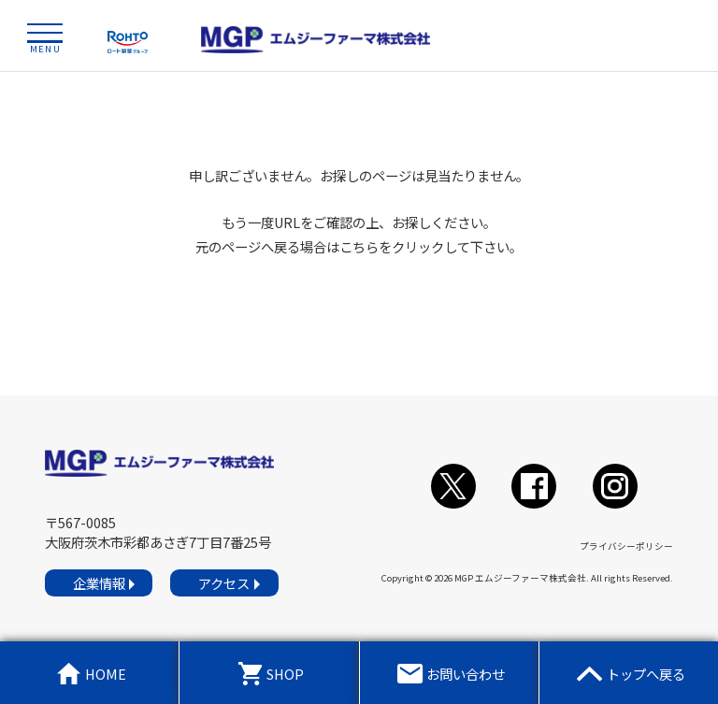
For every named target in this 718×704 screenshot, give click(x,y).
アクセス (224, 583)
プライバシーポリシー (626, 546)
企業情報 (99, 583)
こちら (359, 246)
